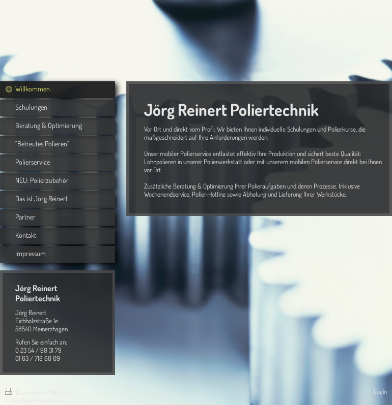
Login (380, 391)
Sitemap (61, 392)
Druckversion (27, 392)
